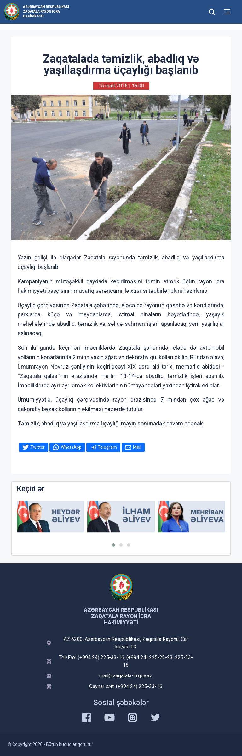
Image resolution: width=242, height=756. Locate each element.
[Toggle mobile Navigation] (227, 12)
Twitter (37, 447)
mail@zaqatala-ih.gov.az (125, 676)
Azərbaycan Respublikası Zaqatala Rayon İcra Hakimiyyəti (46, 11)
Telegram (107, 447)
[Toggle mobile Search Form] (212, 11)
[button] (113, 545)
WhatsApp (71, 447)
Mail (137, 447)
